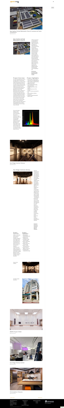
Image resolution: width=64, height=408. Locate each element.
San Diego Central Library (17, 163)
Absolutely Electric (13, 33)
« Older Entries (12, 397)
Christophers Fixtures (16, 392)
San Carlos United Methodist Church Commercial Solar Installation (26, 31)
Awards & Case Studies (25, 405)
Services (25, 402)
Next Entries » (40, 397)
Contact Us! (12, 401)
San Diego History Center (17, 362)
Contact (37, 402)
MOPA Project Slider (16, 331)
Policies (37, 401)
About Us (25, 401)
